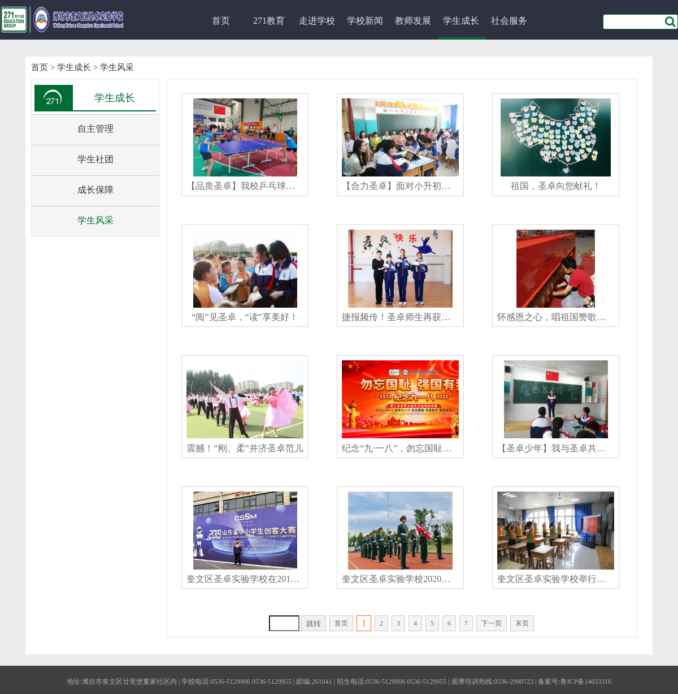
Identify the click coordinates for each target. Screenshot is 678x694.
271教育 (269, 20)
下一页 (491, 623)
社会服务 (509, 20)
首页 (221, 20)
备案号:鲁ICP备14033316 (574, 682)
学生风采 (117, 67)
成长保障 (95, 190)
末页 (522, 623)
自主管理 (95, 128)
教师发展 (413, 20)
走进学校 (317, 20)
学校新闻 (365, 20)
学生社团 (95, 159)
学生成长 (461, 20)
